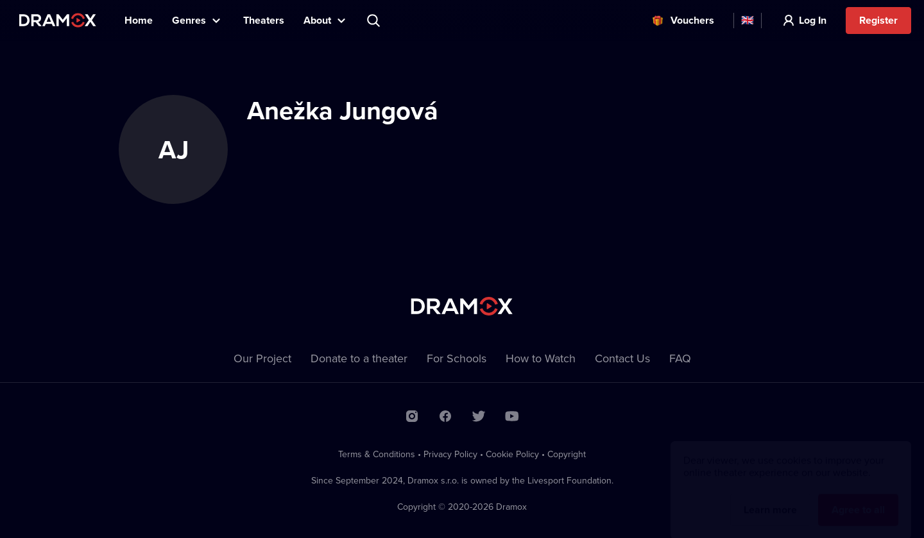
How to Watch (541, 358)
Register (878, 20)
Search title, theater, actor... (374, 20)
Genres (189, 20)
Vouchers (692, 20)
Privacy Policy (450, 454)
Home (138, 20)
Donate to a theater (359, 358)
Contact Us (622, 358)
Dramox (57, 20)
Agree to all (858, 497)
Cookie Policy (512, 454)
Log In (812, 20)
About (317, 20)
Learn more (770, 497)
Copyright (566, 454)
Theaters (263, 20)
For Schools (456, 358)
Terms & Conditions (376, 454)
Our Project (262, 358)
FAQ (680, 358)
